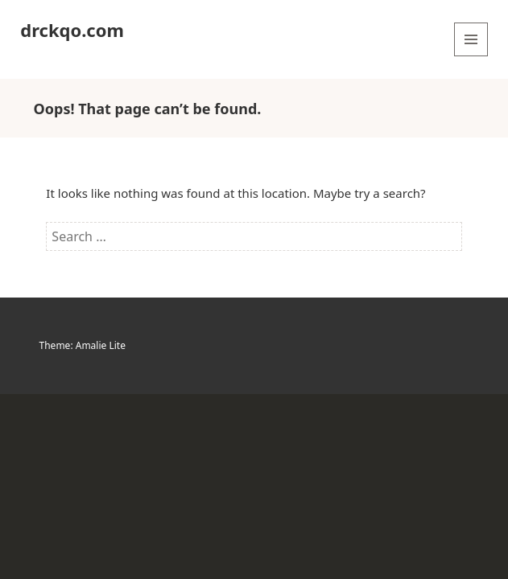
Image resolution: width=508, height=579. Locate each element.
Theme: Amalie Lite (82, 345)
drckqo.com (72, 30)
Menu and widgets (471, 55)
